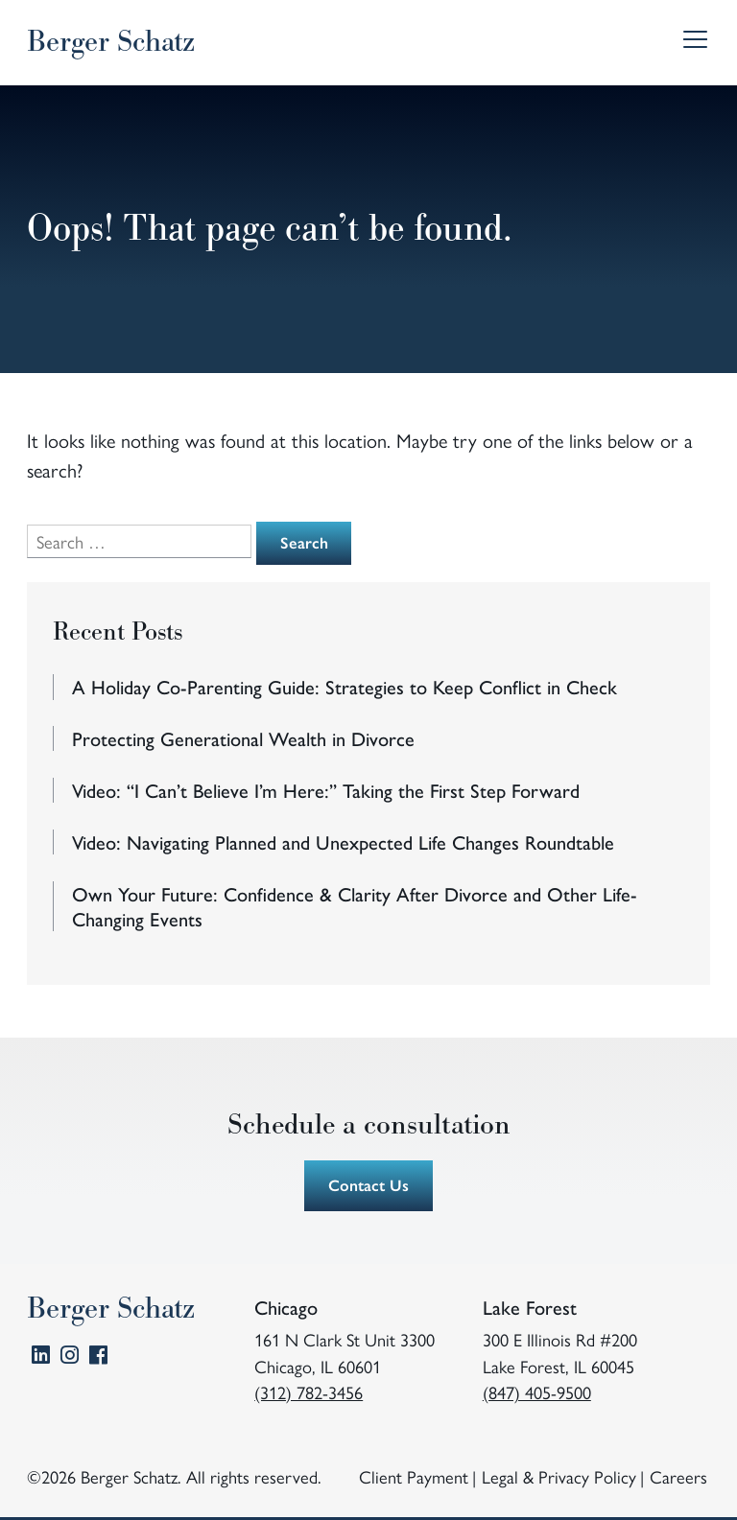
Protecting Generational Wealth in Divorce (243, 738)
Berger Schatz (111, 41)
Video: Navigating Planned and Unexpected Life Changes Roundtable (343, 842)
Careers (678, 1476)
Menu (693, 43)
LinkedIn (41, 1359)
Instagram (69, 1359)
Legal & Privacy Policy (559, 1476)
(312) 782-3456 (308, 1392)
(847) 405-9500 (537, 1392)
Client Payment (413, 1476)
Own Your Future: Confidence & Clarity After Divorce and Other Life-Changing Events (354, 906)
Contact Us (368, 1184)
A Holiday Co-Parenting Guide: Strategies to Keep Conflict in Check (344, 686)
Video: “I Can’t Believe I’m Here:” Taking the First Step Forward (326, 790)
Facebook (98, 1359)
